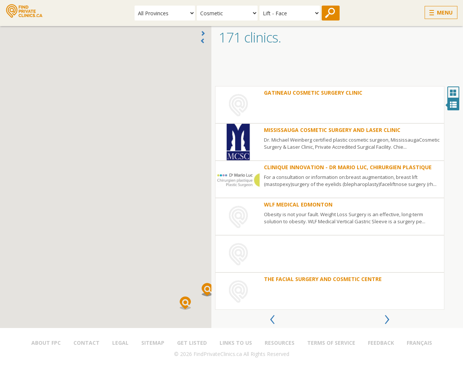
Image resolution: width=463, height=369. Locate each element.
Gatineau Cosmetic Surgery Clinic (313, 92)
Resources (280, 342)
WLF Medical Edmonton (298, 204)
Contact (86, 342)
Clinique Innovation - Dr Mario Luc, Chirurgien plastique (348, 167)
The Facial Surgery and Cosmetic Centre (323, 279)
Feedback (381, 342)
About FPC (46, 342)
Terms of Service (331, 342)
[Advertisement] (337, 67)
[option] (329, 198)
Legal (120, 342)
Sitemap (152, 342)
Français (419, 342)
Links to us (236, 342)
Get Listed (192, 342)
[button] (185, 303)
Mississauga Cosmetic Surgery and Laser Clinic (332, 129)
